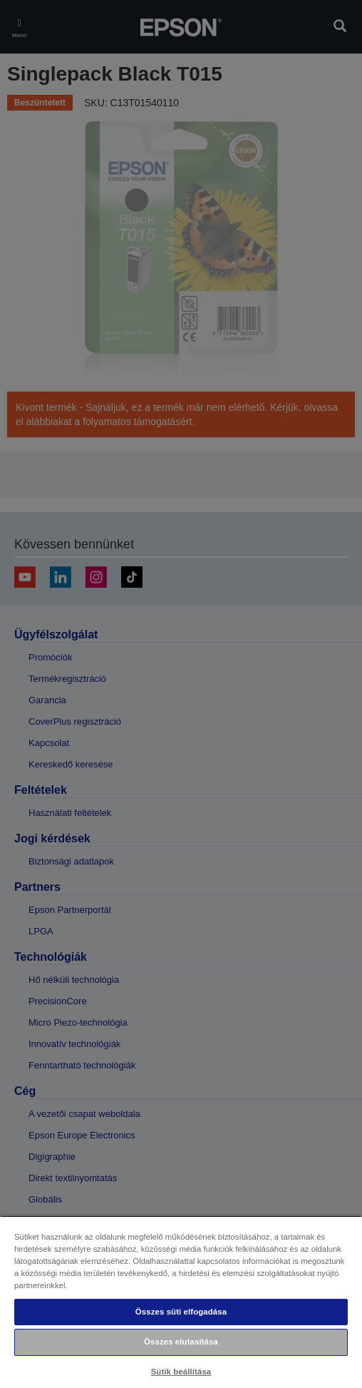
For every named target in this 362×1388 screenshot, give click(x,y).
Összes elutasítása (181, 1341)
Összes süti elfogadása (181, 1311)
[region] (181, 1301)
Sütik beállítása (181, 1371)
